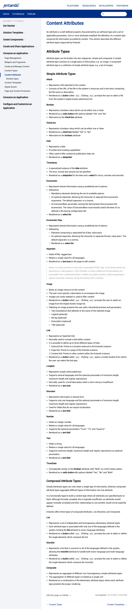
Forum (31, 13)
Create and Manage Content (17, 66)
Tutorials (18, 13)
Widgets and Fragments (15, 62)
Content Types (11, 70)
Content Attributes (13, 75)
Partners (122, 5)
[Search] (114, 14)
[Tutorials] (20, 21)
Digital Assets (11, 87)
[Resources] (89, 5)
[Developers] (106, 5)
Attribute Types (12, 79)
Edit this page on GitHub (57, 595)
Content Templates (13, 82)
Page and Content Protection (17, 91)
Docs (6, 13)
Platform (73, 5)
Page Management (13, 58)
